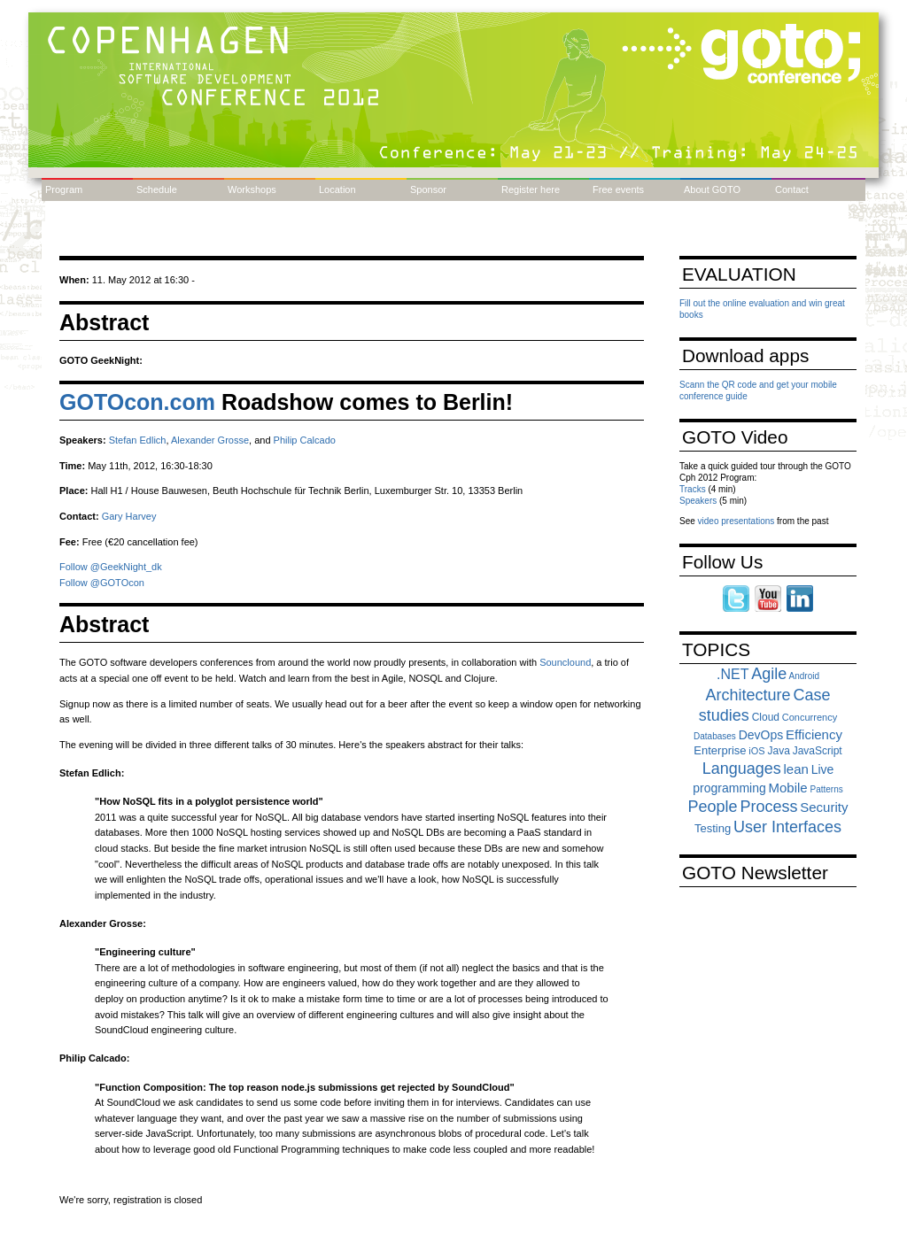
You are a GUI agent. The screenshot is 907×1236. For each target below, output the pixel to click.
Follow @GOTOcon (101, 582)
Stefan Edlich (138, 440)
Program (63, 189)
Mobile (788, 787)
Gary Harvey (129, 516)
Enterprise (720, 750)
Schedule (156, 189)
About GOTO (712, 189)
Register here (530, 189)
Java (778, 751)
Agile (769, 674)
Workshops (252, 189)
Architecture (748, 695)
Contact (792, 189)
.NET (732, 674)
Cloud (765, 717)
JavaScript (817, 751)
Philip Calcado (305, 440)
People (713, 806)
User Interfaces (787, 827)
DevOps (761, 735)
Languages (741, 768)
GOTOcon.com (137, 402)
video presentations (736, 521)
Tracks (692, 489)
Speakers (698, 501)
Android (804, 676)
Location (337, 189)
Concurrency (809, 717)
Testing (712, 828)
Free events (618, 189)
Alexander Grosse (210, 440)
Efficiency (814, 734)
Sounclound (565, 662)
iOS (756, 750)
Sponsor (428, 189)
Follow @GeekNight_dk (110, 566)
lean (796, 768)
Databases (715, 736)
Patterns (826, 789)
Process (768, 806)
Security (824, 807)
